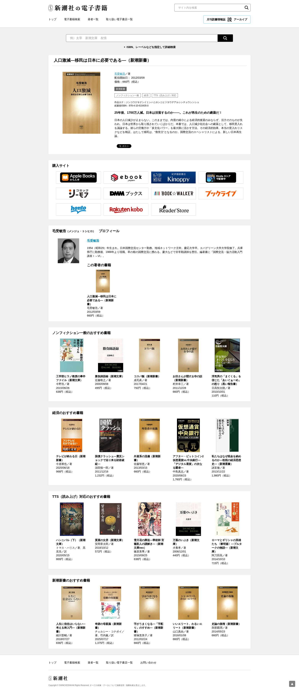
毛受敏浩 (119, 73)
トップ (52, 19)
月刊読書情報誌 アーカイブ (227, 19)
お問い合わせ (148, 662)
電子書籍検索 (72, 19)
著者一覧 (93, 19)
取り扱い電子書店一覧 (119, 19)
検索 (246, 7)
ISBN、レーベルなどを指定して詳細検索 (151, 47)
